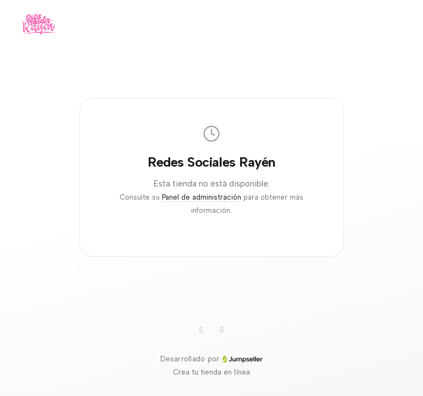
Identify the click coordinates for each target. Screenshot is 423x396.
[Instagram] (222, 329)
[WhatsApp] (201, 329)
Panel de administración (201, 197)
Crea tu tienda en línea (211, 372)
